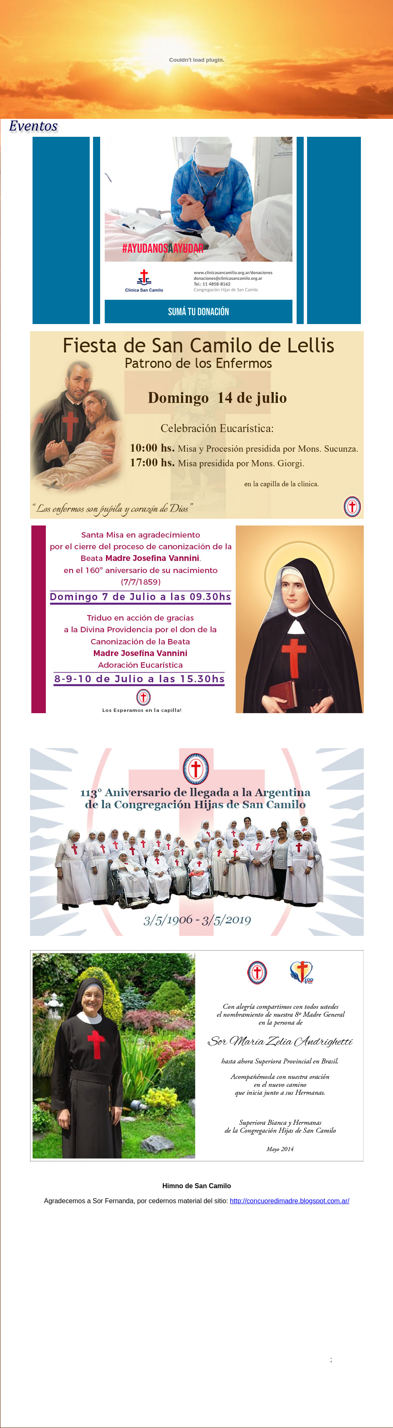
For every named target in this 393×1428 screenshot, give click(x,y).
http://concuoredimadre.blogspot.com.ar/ (289, 1200)
